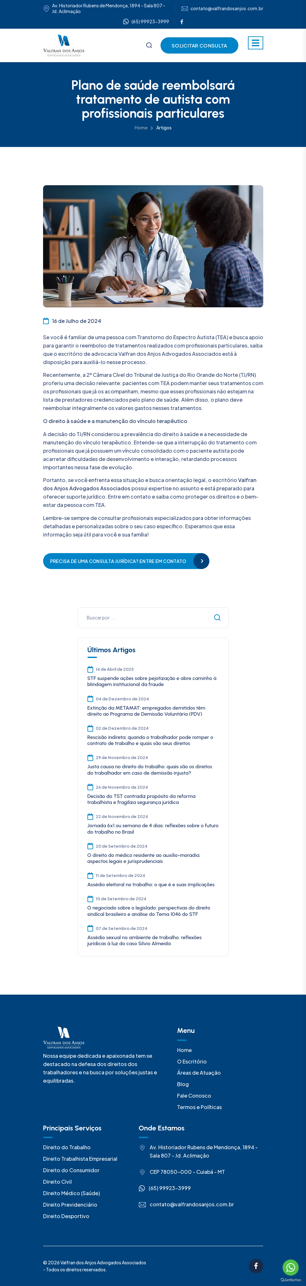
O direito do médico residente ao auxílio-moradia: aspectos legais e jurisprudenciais (143, 858)
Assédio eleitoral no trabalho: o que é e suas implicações (151, 884)
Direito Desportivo (66, 1216)
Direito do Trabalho (67, 1147)
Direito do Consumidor (71, 1170)
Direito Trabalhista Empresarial (80, 1158)
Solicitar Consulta (199, 45)
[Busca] (149, 45)
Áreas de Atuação (199, 1072)
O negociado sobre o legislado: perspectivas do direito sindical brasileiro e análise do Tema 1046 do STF (149, 911)
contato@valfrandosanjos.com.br (226, 8)
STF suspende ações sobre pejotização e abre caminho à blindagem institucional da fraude (152, 681)
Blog (183, 1084)
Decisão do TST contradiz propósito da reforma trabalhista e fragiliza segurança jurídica (141, 799)
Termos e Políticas (199, 1107)
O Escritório (192, 1061)
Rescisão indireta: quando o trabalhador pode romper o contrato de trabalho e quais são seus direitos (150, 740)
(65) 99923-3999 (146, 21)
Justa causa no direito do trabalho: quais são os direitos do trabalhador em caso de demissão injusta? (149, 770)
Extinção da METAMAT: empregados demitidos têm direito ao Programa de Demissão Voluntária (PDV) (146, 711)
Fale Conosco (194, 1095)
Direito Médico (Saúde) (71, 1193)
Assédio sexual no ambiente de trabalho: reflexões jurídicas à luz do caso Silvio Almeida (144, 940)
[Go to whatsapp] (291, 1267)
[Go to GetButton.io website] (290, 1280)
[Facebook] (181, 21)
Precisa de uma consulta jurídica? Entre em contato (118, 561)
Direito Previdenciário (70, 1204)
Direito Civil (57, 1181)
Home (141, 127)
